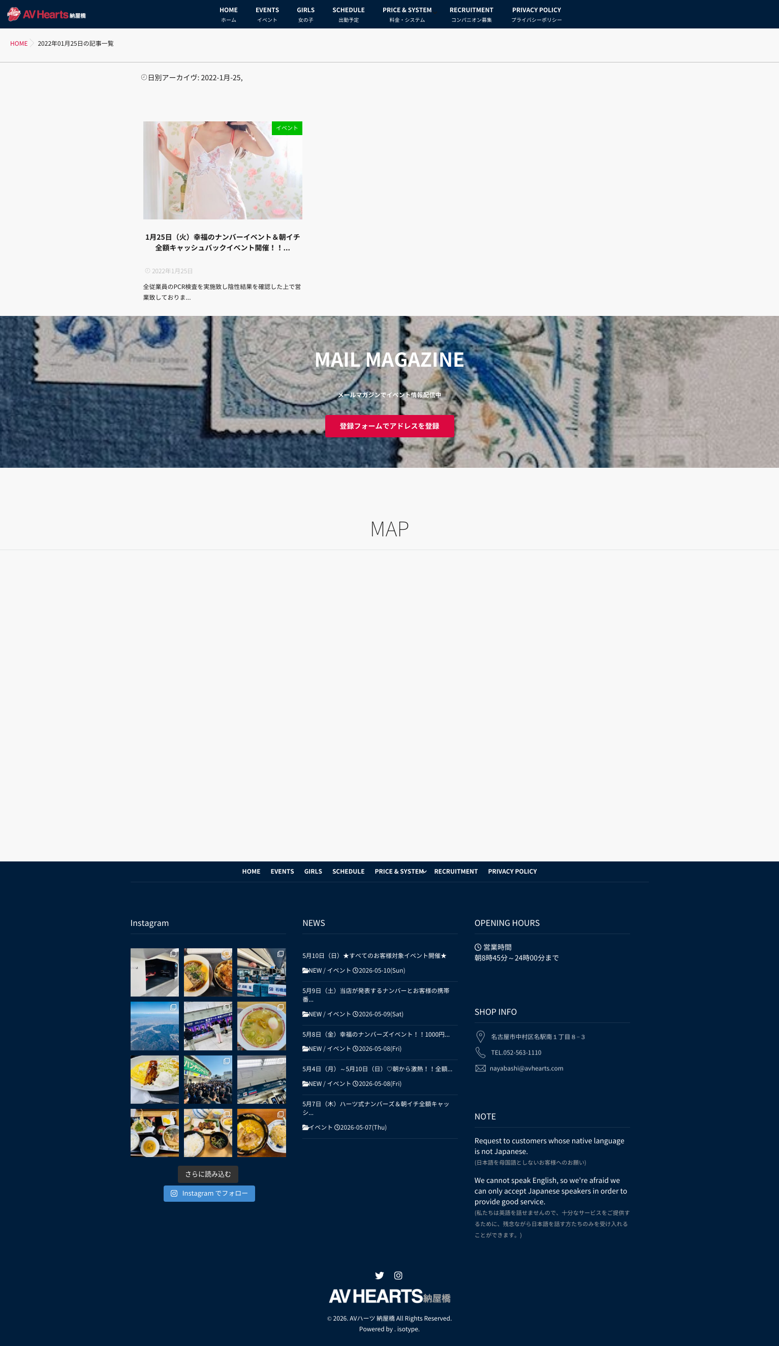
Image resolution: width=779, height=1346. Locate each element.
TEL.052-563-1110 (516, 1048)
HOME (229, 16)
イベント (287, 128)
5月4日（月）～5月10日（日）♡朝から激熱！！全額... (377, 1069)
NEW (315, 971)
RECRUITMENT (471, 16)
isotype (407, 1329)
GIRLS (306, 16)
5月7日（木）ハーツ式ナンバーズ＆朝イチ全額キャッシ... (375, 1108)
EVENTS (267, 16)
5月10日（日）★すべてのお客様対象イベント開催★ (374, 956)
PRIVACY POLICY (536, 16)
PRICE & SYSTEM (407, 16)
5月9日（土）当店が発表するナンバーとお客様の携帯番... (375, 995)
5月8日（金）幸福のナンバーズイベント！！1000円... (376, 1035)
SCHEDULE (348, 16)
